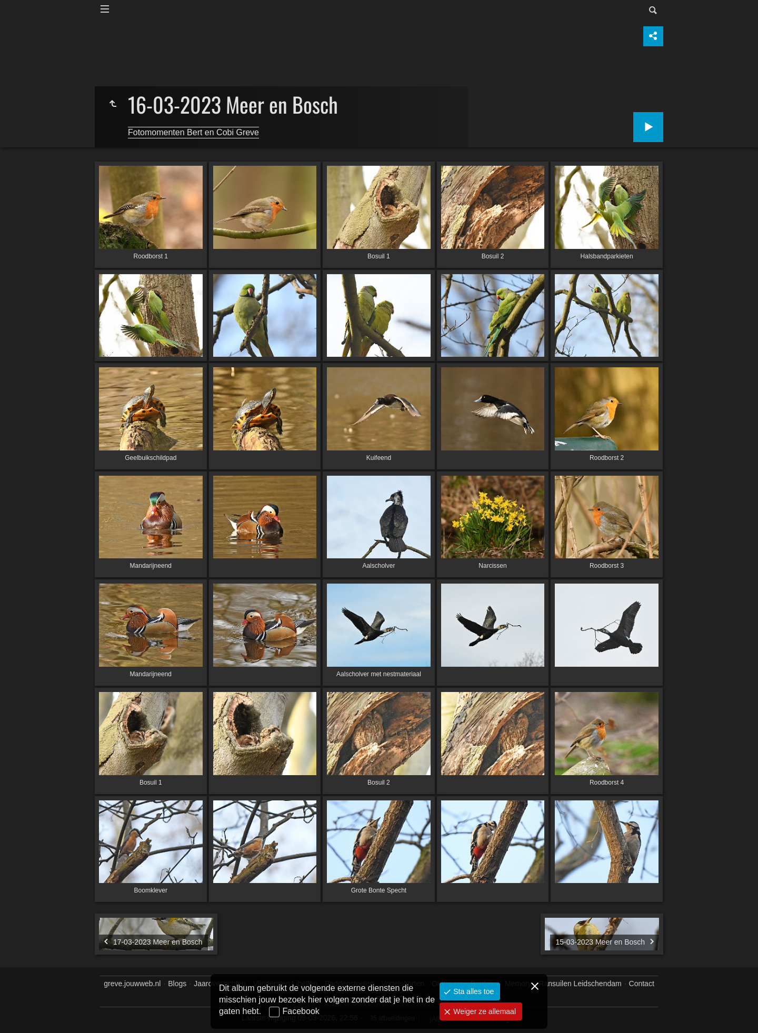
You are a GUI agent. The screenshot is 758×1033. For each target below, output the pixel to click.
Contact (641, 983)
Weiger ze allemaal (483, 1011)
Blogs (177, 983)
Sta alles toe (472, 991)
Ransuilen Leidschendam (579, 983)
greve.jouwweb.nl (132, 983)
